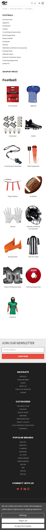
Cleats (5, 29)
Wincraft (23, 445)
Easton (23, 464)
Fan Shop (23, 409)
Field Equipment (8, 35)
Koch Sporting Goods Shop (23, 425)
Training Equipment (10, 60)
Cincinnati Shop (23, 406)
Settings (23, 515)
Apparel (5, 23)
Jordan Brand (23, 458)
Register (27, 389)
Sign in (18, 389)
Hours (23, 383)
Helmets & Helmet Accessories (14, 48)
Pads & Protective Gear (11, 57)
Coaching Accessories (11, 32)
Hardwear (6, 26)
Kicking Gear (7, 51)
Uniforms (6, 63)
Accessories (7, 19)
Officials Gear (7, 54)
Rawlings (23, 452)
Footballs (6, 41)
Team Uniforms (23, 380)
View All (23, 474)
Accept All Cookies (23, 526)
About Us (23, 386)
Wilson (23, 471)
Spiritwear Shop (23, 419)
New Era (23, 442)
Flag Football (7, 38)
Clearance (23, 428)
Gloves (5, 44)
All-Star (23, 455)
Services (23, 376)
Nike (23, 468)
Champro (23, 448)
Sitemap (23, 392)
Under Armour (23, 461)
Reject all (23, 520)
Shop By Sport (23, 412)
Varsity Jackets (23, 422)
